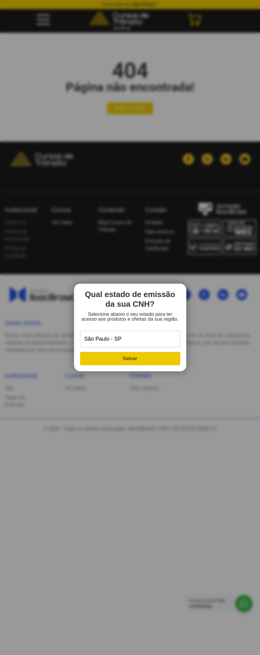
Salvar (130, 358)
